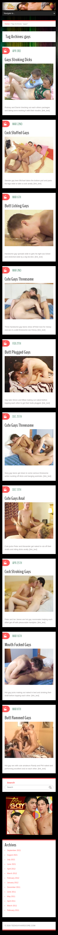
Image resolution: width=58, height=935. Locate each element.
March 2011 (12, 906)
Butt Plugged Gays (17, 352)
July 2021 (11, 860)
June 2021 (11, 864)
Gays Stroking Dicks (18, 60)
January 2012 (12, 883)
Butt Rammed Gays (18, 718)
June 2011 (11, 892)
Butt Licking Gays (17, 206)
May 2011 (11, 896)
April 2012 (11, 869)
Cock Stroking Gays (18, 571)
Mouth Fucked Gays (18, 645)
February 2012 (13, 878)
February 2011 (13, 910)
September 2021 (14, 850)
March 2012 (12, 873)
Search (11, 782)
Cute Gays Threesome (19, 279)
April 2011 (11, 901)
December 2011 (13, 887)
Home (7, 24)
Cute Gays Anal (15, 498)
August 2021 (12, 855)
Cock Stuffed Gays (17, 133)
